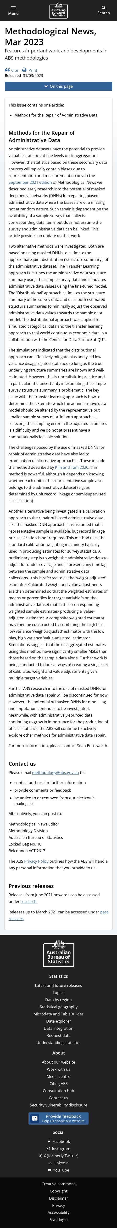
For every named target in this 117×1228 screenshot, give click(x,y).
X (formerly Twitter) (61, 1155)
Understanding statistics (58, 1042)
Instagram (61, 1148)
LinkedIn (61, 1163)
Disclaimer (58, 1198)
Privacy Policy (36, 861)
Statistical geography (59, 1006)
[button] (13, 10)
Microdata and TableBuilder (58, 1014)
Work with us (58, 1069)
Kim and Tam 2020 (71, 467)
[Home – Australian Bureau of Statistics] (58, 953)
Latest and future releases (58, 985)
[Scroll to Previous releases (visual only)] (58, 886)
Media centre (58, 1076)
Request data (59, 1035)
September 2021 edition (30, 182)
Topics (58, 992)
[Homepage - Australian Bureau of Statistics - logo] (58, 10)
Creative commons (59, 1184)
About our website (58, 1062)
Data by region (58, 999)
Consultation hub (58, 1090)
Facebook (61, 1141)
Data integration (58, 1028)
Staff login (59, 1219)
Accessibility (58, 1212)
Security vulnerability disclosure (58, 1105)
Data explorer (58, 1021)
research (29, 901)
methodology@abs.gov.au (55, 772)
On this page (61, 86)
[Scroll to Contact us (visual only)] (40, 764)
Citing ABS (59, 1083)
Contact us (58, 1098)
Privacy (58, 1205)
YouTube (61, 1170)
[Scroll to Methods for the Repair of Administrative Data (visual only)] (64, 140)
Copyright (58, 1191)
